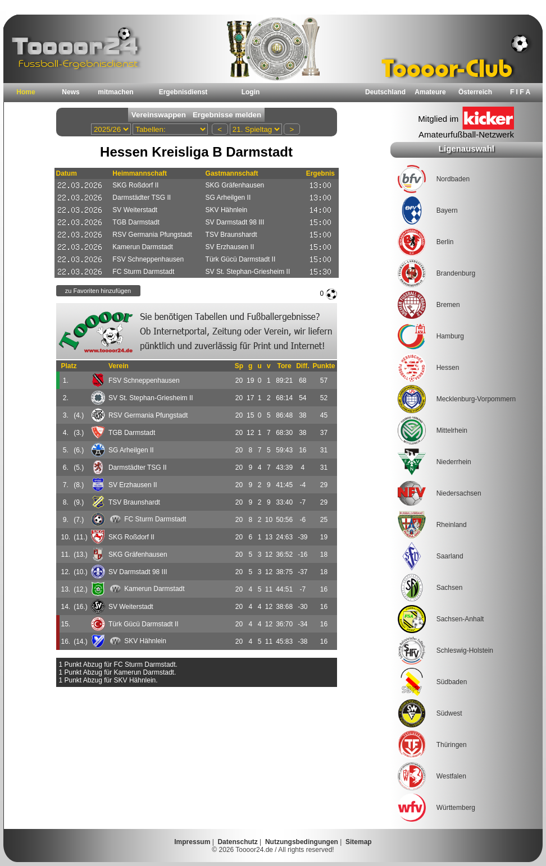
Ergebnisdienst (183, 92)
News (70, 92)
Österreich (475, 92)
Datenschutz (237, 842)
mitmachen (115, 92)
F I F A (520, 92)
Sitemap (358, 842)
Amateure (430, 92)
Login (251, 92)
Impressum (192, 842)
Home (25, 92)
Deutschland (385, 92)
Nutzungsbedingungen (301, 842)
